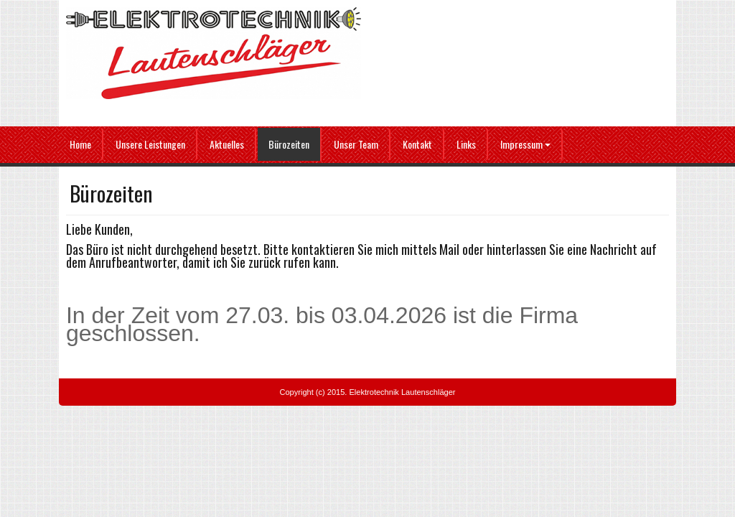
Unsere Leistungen (150, 144)
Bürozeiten (288, 144)
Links (466, 144)
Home (80, 144)
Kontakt (417, 144)
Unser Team (356, 144)
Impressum (525, 144)
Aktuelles (227, 144)
